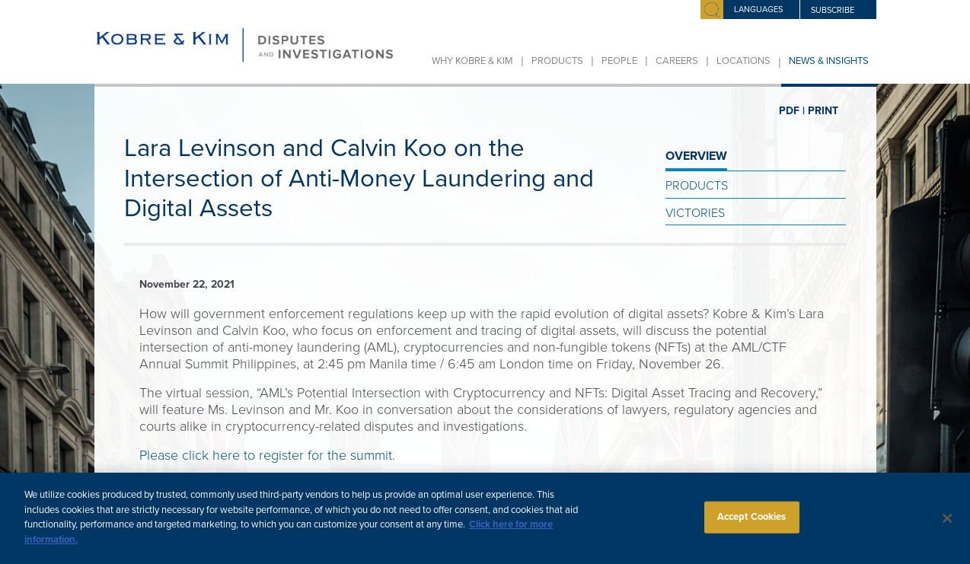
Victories (695, 213)
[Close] (947, 526)
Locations (743, 61)
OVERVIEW (696, 156)
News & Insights (829, 61)
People (619, 61)
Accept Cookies (752, 524)
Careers (677, 61)
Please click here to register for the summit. (267, 455)
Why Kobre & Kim (472, 61)
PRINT (823, 110)
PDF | (792, 110)
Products (557, 61)
